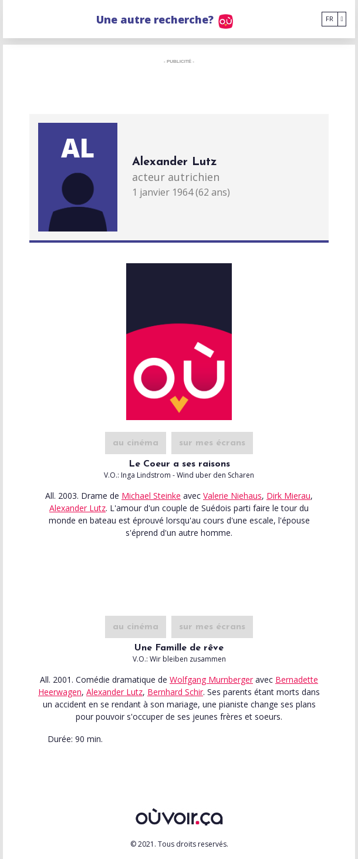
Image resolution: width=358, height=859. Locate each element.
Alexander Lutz (77, 508)
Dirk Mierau (288, 495)
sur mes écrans (212, 443)
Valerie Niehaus (232, 495)
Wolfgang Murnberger (211, 679)
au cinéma (135, 443)
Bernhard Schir (175, 691)
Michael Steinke (151, 495)
